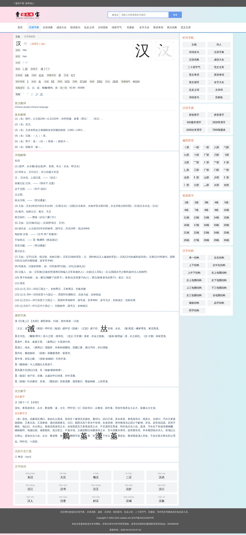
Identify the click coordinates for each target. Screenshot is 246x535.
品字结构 (219, 303)
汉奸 (129, 487)
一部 (196, 147)
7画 (196, 210)
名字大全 (144, 27)
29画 (216, 240)
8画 (207, 210)
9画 (216, 210)
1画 (186, 202)
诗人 (219, 44)
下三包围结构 (219, 287)
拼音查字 (219, 114)
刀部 (216, 155)
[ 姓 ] (43, 43)
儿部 (186, 162)
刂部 (226, 155)
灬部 (206, 185)
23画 (206, 232)
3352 (99, 81)
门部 (216, 170)
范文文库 (186, 27)
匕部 (186, 155)
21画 (186, 232)
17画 (196, 225)
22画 (196, 232)
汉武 (161, 475)
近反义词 (89, 27)
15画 (226, 217)
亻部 (206, 162)
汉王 (96, 487)
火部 (216, 185)
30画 (226, 240)
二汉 (129, 475)
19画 (216, 225)
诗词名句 (194, 52)
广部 (206, 170)
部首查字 (194, 114)
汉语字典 (34, 27)
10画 (226, 210)
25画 (226, 232)
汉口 (161, 487)
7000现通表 (219, 130)
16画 (186, 225)
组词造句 (75, 27)
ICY (73, 75)
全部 (226, 185)
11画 (186, 217)
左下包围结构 (219, 280)
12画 (196, 217)
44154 (136, 81)
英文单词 (194, 74)
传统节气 (117, 27)
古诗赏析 (103, 27)
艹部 (216, 162)
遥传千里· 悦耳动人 (24, 3)
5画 (27, 75)
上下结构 (194, 265)
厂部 (206, 155)
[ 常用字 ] (35, 43)
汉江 (30, 487)
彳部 (226, 162)
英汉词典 (172, 27)
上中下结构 (194, 272)
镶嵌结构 (194, 303)
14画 (216, 217)
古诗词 (219, 89)
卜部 (196, 155)
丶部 (206, 147)
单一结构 (194, 257)
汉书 (63, 487)
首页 (20, 27)
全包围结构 (219, 295)
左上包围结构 (194, 280)
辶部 (186, 170)
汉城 (129, 498)
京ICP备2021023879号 (142, 518)
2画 (196, 202)
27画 (196, 240)
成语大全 (61, 27)
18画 (206, 225)
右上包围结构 (219, 272)
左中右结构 (219, 265)
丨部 (186, 147)
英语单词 (158, 27)
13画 (206, 217)
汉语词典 (48, 27)
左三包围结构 (194, 295)
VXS (67, 81)
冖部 (196, 162)
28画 (206, 240)
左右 (41, 75)
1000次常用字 (194, 130)
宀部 (226, 170)
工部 (196, 170)
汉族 (161, 498)
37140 (83, 81)
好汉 (96, 498)
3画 (207, 202)
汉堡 (63, 498)
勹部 (226, 147)
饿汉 (96, 475)
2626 (115, 81)
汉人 (30, 498)
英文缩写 (194, 82)
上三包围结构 (194, 287)
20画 (226, 225)
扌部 (226, 177)
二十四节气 (194, 67)
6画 (186, 210)
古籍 (194, 44)
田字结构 (194, 310)
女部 (186, 177)
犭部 (196, 177)
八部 (216, 147)
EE (52, 81)
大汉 (63, 475)
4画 (216, 202)
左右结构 (219, 257)
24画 (216, 232)
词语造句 (194, 97)
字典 (18, 36)
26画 (186, 240)
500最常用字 (194, 122)
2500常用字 (219, 122)
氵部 (25, 69)
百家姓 (130, 27)
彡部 (216, 177)
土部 (196, 185)
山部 (206, 177)
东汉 (30, 475)
